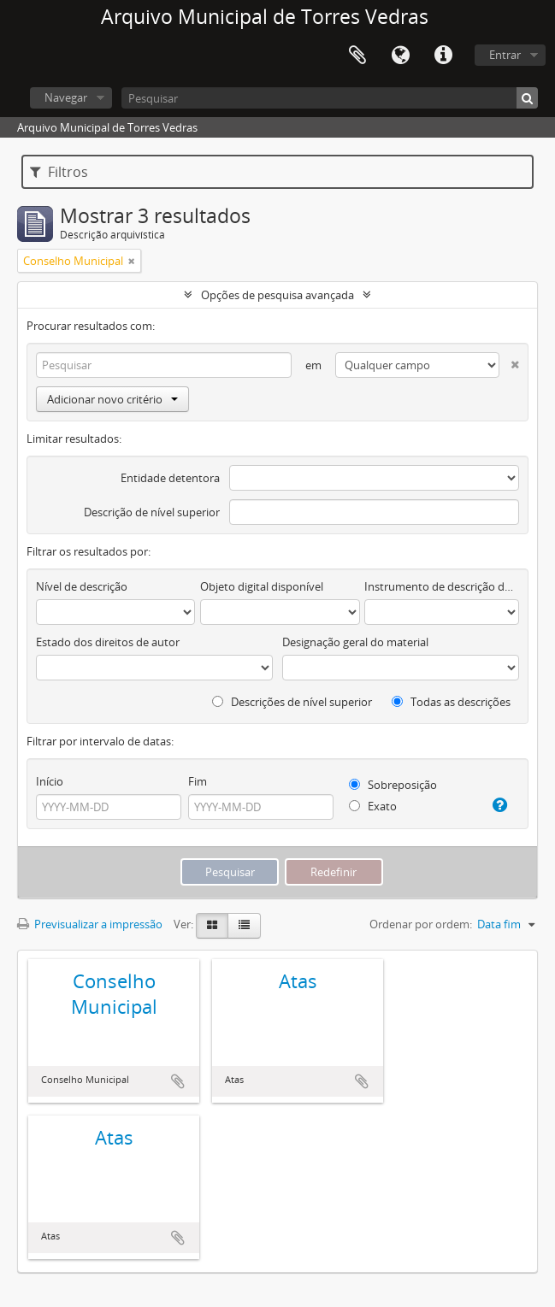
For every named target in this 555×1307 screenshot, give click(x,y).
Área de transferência (357, 55)
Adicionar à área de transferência (177, 1081)
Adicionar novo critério (112, 399)
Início (49, 781)
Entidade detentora (170, 478)
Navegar (65, 97)
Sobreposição (393, 784)
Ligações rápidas (443, 55)
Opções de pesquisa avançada (277, 295)
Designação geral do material (355, 642)
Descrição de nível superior (152, 512)
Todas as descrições (451, 701)
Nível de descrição (81, 586)
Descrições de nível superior (292, 701)
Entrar (505, 54)
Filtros (59, 171)
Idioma (400, 55)
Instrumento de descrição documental (441, 586)
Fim (197, 781)
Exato (373, 806)
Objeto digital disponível (261, 586)
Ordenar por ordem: (420, 924)
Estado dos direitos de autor (108, 642)
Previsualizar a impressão (89, 924)
